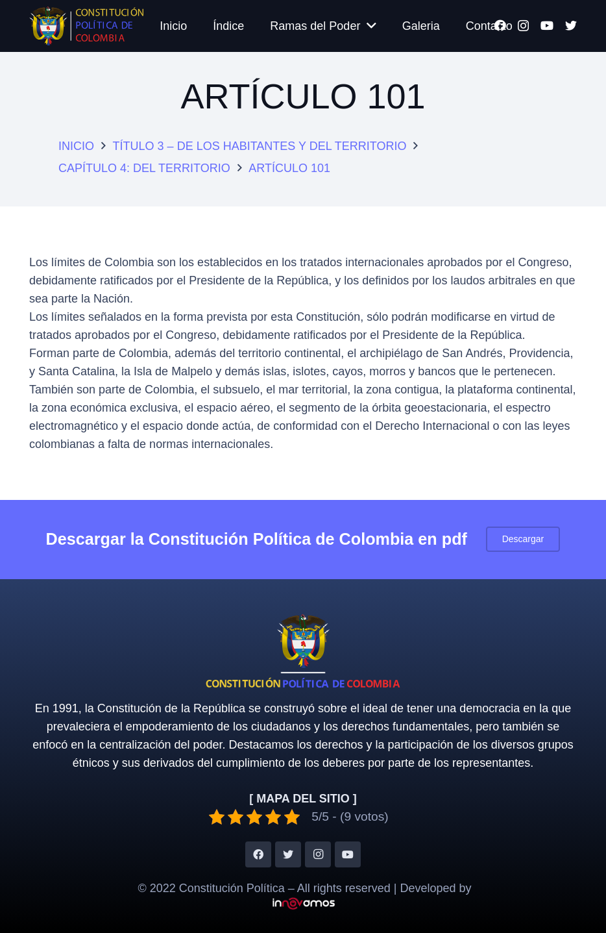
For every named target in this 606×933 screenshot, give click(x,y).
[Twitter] (571, 25)
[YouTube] (546, 25)
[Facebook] (258, 854)
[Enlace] (86, 25)
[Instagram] (318, 854)
